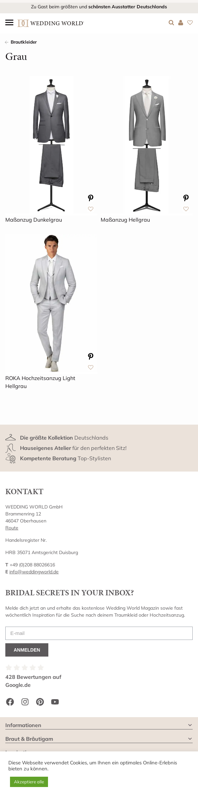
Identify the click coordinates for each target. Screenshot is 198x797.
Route (11, 528)
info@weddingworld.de (34, 572)
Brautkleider (24, 42)
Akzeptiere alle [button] (29, 781)
